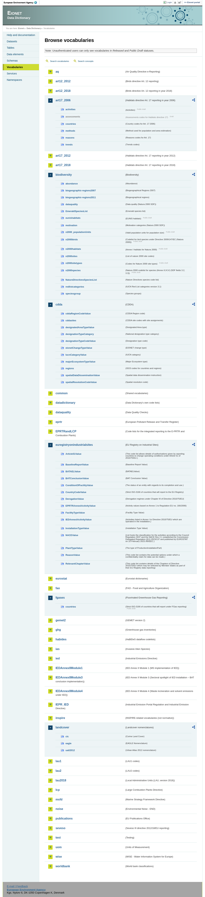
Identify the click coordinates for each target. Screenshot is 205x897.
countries (70, 124)
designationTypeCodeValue (80, 341)
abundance (71, 183)
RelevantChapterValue (77, 563)
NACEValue (71, 535)
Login (169, 2)
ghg (58, 629)
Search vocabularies (59, 61)
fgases (60, 597)
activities (70, 109)
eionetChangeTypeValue (78, 347)
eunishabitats (72, 218)
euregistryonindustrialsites (74, 444)
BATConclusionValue (77, 478)
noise (59, 808)
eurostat (61, 578)
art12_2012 (63, 81)
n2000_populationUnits (78, 232)
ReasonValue (72, 555)
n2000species (72, 270)
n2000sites (71, 256)
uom (58, 847)
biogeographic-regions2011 (80, 197)
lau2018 (60, 780)
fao (57, 588)
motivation (71, 225)
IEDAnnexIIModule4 (68, 691)
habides (60, 639)
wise (58, 856)
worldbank (62, 866)
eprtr (58, 421)
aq (57, 71)
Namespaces (14, 79)
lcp (57, 789)
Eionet (21, 28)
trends (69, 144)
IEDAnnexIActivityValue (78, 519)
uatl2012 (70, 750)
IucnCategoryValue (75, 354)
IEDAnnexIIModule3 (68, 677)
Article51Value (73, 453)
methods (70, 130)
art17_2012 (63, 155)
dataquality (71, 204)
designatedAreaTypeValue (79, 327)
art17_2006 (63, 100)
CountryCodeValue (75, 492)
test (58, 837)
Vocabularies (15, 67)
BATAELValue (72, 471)
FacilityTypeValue (75, 512)
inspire (60, 717)
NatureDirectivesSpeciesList (81, 279)
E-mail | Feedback (17, 886)
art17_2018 (63, 165)
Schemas (12, 60)
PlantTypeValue (73, 548)
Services (12, 73)
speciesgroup (72, 293)
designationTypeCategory (79, 334)
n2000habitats (73, 249)
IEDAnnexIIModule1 (68, 668)
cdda (58, 304)
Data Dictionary (34, 28)
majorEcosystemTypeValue (80, 361)
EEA (21, 2)
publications (64, 818)
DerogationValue (74, 499)
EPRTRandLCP (65, 431)
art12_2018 (63, 90)
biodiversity (63, 174)
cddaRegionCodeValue (78, 313)
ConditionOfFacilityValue (79, 485)
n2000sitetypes (73, 263)
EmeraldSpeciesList (76, 211)
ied (57, 658)
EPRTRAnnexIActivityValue (80, 505)
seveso (60, 828)
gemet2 (60, 620)
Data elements (15, 54)
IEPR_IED (62, 704)
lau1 (58, 761)
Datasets (12, 41)
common (61, 393)
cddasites (70, 320)
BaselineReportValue (76, 464)
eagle (68, 743)
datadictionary (65, 402)
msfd (58, 799)
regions (69, 368)
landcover (62, 727)
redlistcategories (74, 286)
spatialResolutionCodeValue (81, 382)
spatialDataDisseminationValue (82, 375)
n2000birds (71, 239)
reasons (69, 137)
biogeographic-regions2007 (80, 190)
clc (67, 736)
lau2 (58, 770)
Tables (10, 47)
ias (57, 649)
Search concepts (86, 61)
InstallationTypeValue (77, 528)
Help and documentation (21, 35)
